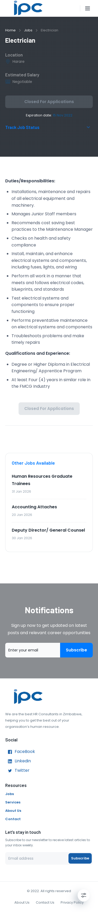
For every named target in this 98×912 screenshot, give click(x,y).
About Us (13, 810)
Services (12, 802)
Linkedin (18, 761)
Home (10, 30)
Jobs (28, 30)
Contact (13, 819)
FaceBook (20, 752)
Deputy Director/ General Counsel (48, 530)
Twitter (17, 770)
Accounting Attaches (34, 507)
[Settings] (84, 895)
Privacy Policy (72, 902)
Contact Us (45, 902)
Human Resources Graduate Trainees (42, 480)
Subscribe (76, 650)
